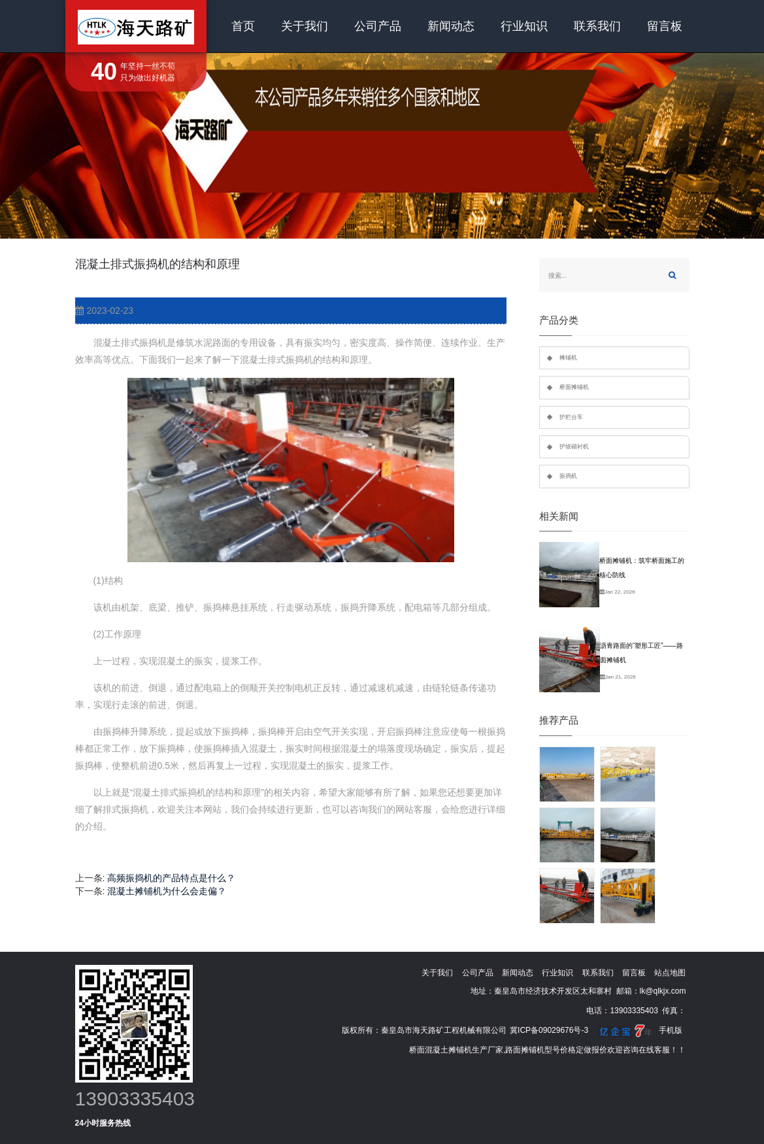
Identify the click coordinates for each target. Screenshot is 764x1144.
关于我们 (304, 26)
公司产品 (377, 26)
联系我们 (597, 26)
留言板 (664, 26)
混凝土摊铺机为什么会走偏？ (166, 891)
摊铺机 (568, 357)
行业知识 (524, 26)
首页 (243, 26)
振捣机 (568, 476)
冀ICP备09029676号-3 (549, 1030)
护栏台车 (571, 417)
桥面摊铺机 (574, 387)
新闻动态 (450, 26)
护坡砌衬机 (574, 446)
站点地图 (670, 972)
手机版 (670, 1030)
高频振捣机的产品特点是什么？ (171, 878)
